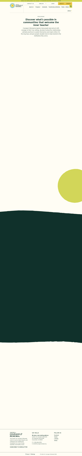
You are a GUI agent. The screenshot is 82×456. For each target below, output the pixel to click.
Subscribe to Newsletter (18, 447)
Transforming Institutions (54, 7)
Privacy (27, 454)
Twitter (56, 437)
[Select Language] (42, 3)
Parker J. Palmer (65, 7)
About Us (31, 7)
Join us (61, 3)
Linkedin (56, 438)
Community (44, 7)
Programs (37, 7)
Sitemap (33, 454)
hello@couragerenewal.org (39, 443)
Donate (68, 3)
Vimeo (55, 440)
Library (69, 10)
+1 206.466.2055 (37, 442)
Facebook (56, 435)
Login (52, 3)
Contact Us (30, 3)
